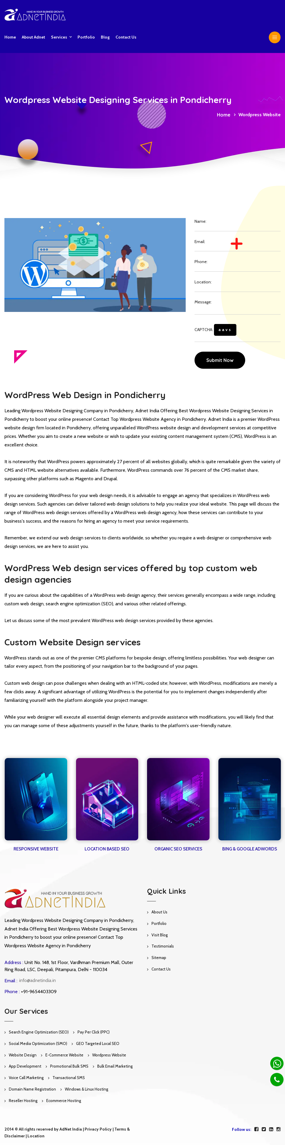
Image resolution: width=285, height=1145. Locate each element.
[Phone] (277, 1079)
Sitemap (158, 957)
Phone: (201, 261)
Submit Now (219, 360)
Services (59, 37)
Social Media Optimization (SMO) (38, 1043)
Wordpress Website (109, 1055)
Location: (203, 282)
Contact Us (161, 969)
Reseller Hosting (23, 1100)
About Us (159, 912)
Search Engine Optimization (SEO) (39, 1032)
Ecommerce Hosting (63, 1100)
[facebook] (256, 1129)
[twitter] (264, 1129)
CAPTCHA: (215, 330)
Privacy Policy (98, 1129)
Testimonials (162, 946)
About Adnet (33, 37)
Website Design (23, 1055)
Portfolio (86, 37)
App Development (25, 1066)
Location (36, 1136)
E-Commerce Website (64, 1055)
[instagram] (278, 1129)
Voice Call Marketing (26, 1077)
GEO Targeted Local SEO (97, 1043)
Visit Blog (159, 935)
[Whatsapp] (277, 1063)
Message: (203, 302)
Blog (105, 37)
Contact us (126, 37)
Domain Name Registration (32, 1089)
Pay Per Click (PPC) (94, 1032)
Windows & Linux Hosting (86, 1089)
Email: (200, 241)
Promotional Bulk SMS (69, 1066)
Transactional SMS (68, 1077)
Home (10, 37)
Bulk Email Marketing (115, 1066)
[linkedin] (271, 1129)
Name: (200, 221)
